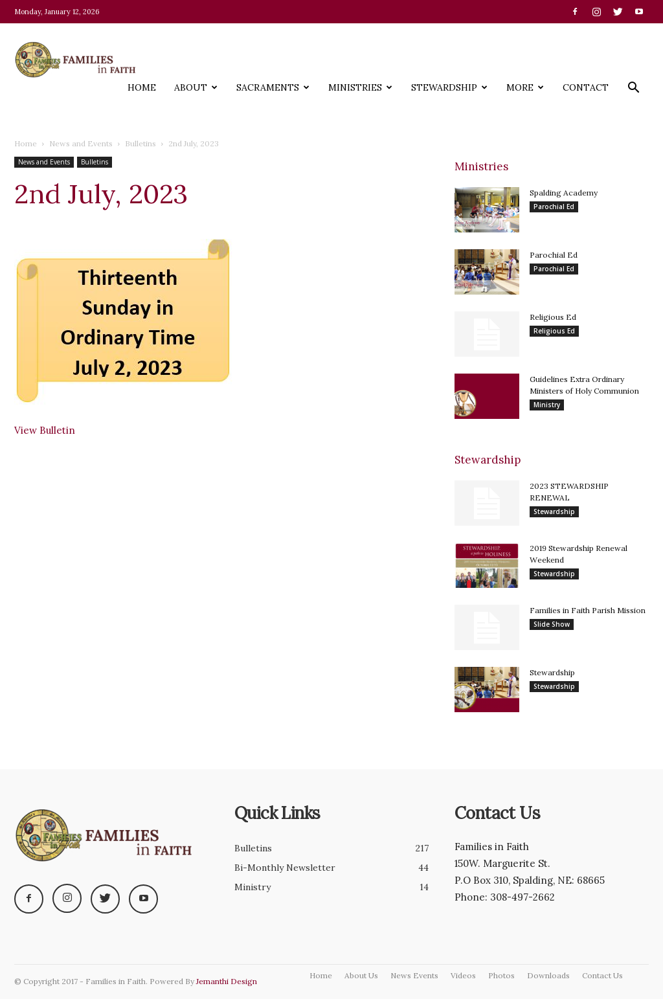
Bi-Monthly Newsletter (284, 867)
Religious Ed (553, 317)
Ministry (547, 404)
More (525, 87)
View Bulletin (44, 430)
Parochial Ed (554, 206)
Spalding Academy (564, 192)
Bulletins (140, 143)
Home (142, 87)
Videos (463, 975)
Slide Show (552, 624)
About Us (361, 975)
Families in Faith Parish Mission (588, 610)
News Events (414, 975)
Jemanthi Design (226, 981)
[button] (633, 90)
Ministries (360, 87)
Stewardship (449, 87)
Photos (501, 975)
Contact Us (602, 975)
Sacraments (272, 87)
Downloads (548, 975)
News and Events (81, 143)
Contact (586, 87)
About (196, 87)
